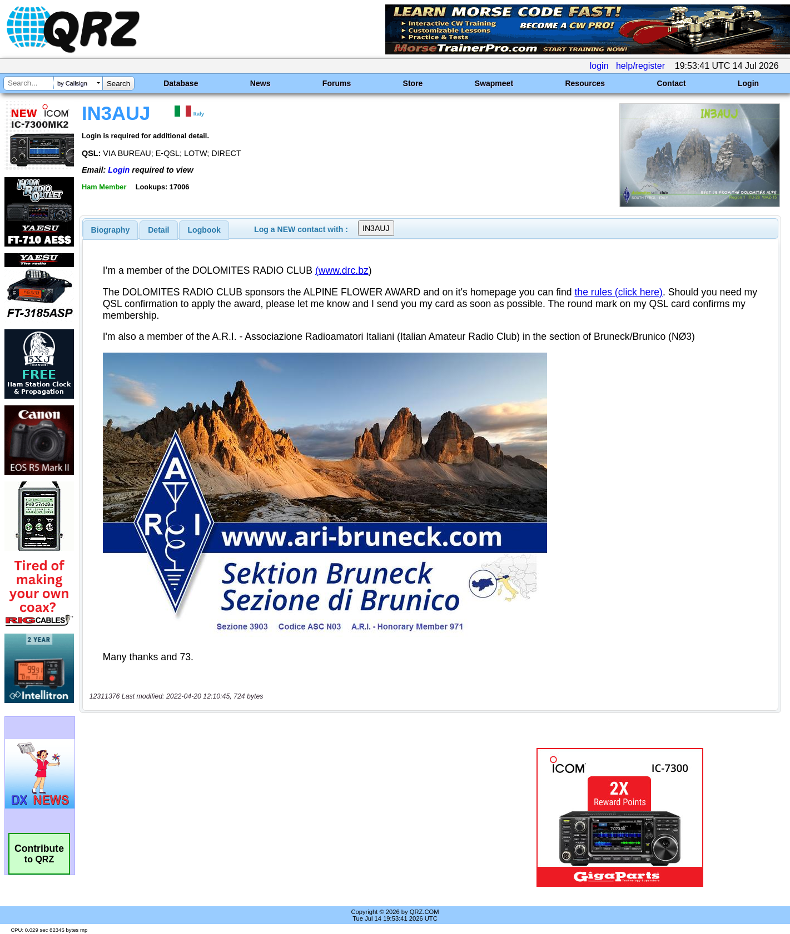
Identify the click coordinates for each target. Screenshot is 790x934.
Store (413, 83)
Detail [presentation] (158, 229)
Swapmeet (494, 83)
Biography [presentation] (110, 229)
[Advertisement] (278, 817)
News (260, 83)
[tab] (110, 229)
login (599, 66)
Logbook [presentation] (204, 229)
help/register (640, 66)
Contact (671, 83)
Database (180, 83)
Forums (336, 83)
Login (748, 83)
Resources (585, 83)
